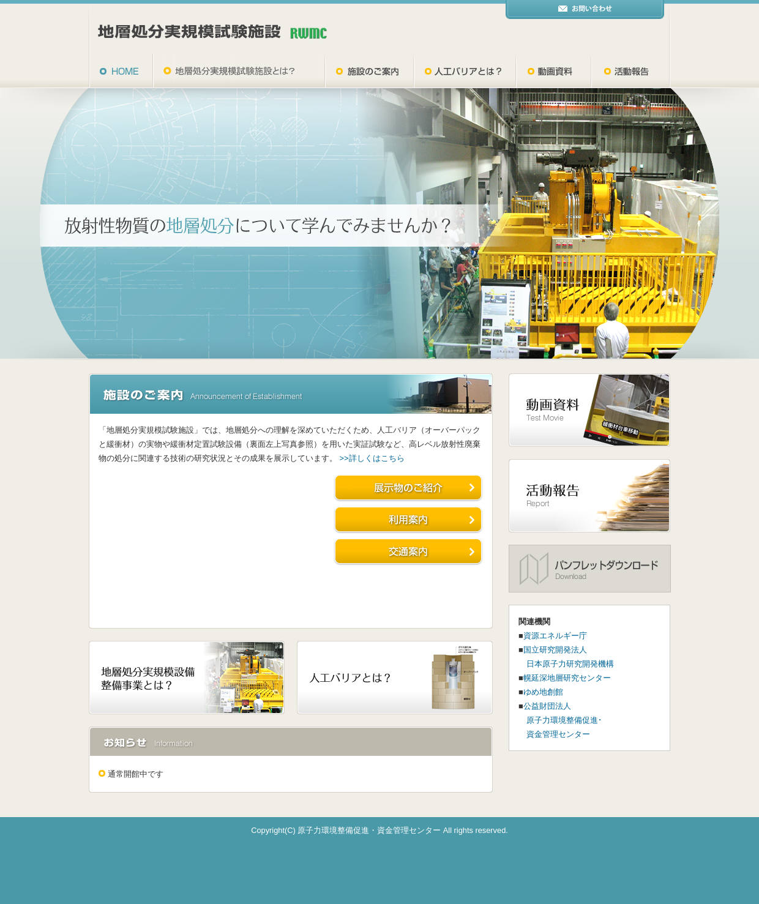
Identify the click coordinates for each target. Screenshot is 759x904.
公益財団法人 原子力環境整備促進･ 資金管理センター (560, 720)
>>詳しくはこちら (372, 458)
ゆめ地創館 (543, 692)
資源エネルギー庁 (555, 635)
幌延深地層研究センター (567, 677)
